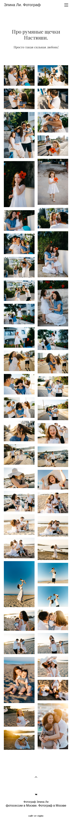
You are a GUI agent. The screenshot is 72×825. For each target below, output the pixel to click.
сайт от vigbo (35, 816)
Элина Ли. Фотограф (22, 5)
